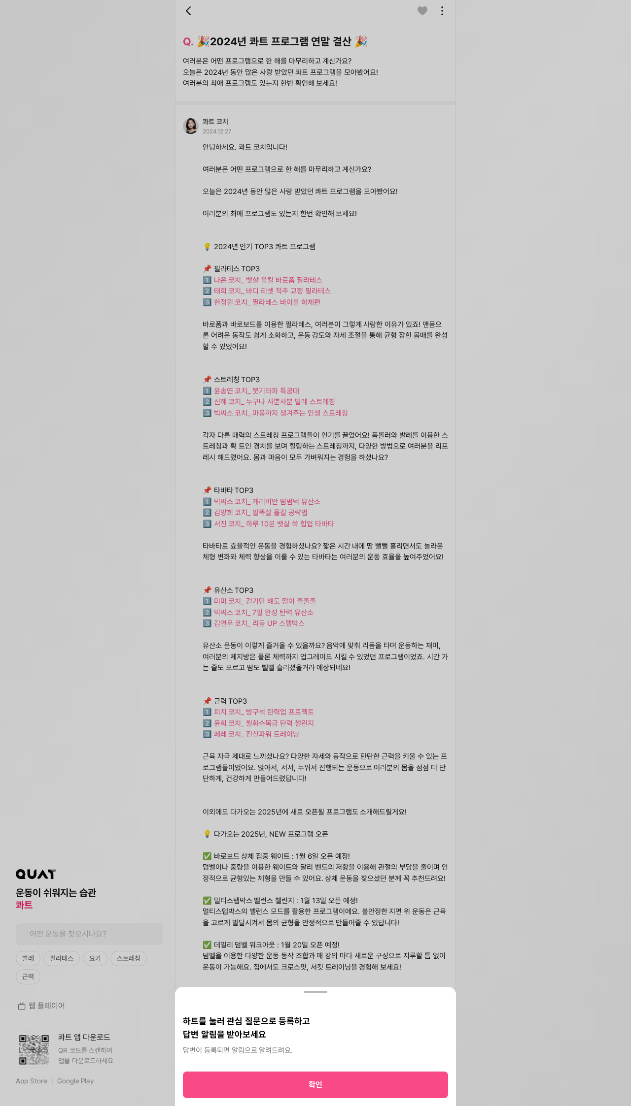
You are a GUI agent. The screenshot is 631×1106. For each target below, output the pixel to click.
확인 (315, 1084)
